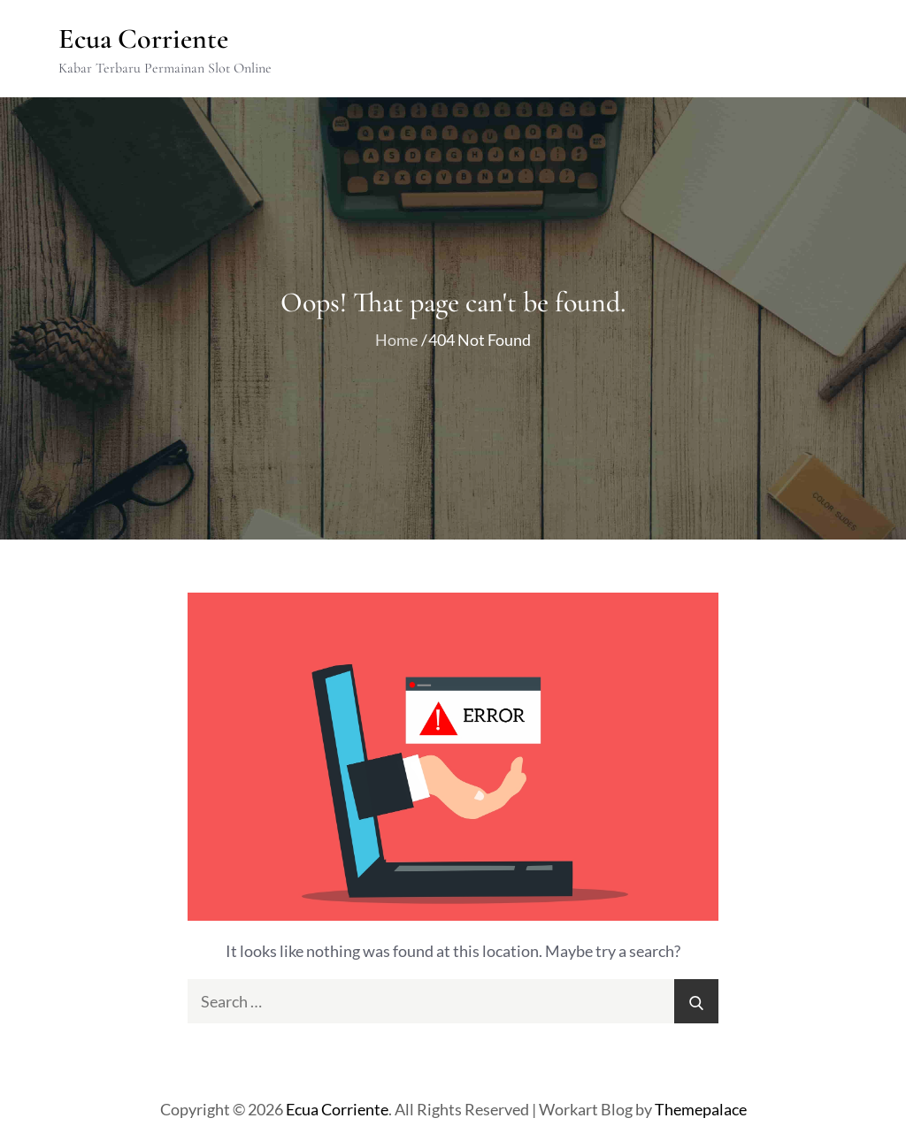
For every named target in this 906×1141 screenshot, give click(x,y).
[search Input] (453, 1001)
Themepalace (701, 1109)
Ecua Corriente (143, 38)
